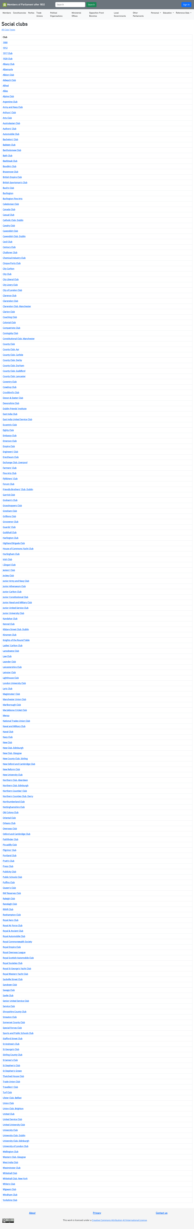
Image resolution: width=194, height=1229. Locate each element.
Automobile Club (11, 134)
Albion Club (8, 74)
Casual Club (8, 214)
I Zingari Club (9, 564)
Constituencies (19, 13)
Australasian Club (11, 123)
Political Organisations (56, 14)
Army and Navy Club (13, 107)
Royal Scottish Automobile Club (18, 957)
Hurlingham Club (11, 554)
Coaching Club (10, 317)
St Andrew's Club (11, 1044)
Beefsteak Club (10, 161)
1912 (5, 47)
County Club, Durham (13, 365)
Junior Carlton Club (12, 591)
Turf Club (7, 1092)
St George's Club (11, 1049)
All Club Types (8, 29)
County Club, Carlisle (13, 354)
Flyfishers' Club (10, 478)
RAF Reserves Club (12, 893)
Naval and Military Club (14, 726)
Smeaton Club (10, 1017)
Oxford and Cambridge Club (16, 834)
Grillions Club (9, 516)
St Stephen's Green (12, 1070)
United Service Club (12, 1119)
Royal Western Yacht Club (15, 974)
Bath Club (7, 155)
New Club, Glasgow (12, 753)
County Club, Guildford (14, 371)
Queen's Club (9, 887)
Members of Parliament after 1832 (24, 5)
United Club (8, 1114)
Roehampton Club (12, 914)
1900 (5, 42)
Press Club (8, 866)
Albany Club (8, 64)
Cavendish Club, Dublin (14, 236)
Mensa (6, 715)
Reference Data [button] (183, 13)
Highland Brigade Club (14, 543)
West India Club (10, 1162)
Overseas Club (10, 828)
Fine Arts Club (9, 473)
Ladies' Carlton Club (12, 645)
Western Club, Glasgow (14, 1157)
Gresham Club (10, 511)
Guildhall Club (10, 532)
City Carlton (8, 268)
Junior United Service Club (15, 607)
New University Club (13, 774)
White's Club (9, 1184)
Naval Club (8, 731)
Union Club (8, 1103)
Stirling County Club (12, 1054)
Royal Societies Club (12, 963)
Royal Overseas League (14, 952)
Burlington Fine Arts (12, 198)
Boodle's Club (9, 166)
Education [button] (167, 13)
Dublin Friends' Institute (14, 408)
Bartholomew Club (12, 150)
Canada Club (9, 209)
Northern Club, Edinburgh (15, 785)
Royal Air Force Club (12, 925)
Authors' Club (9, 128)
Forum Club (8, 484)
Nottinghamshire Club (14, 807)
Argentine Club (10, 101)
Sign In (186, 4)
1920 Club (7, 58)
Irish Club (7, 559)
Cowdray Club (9, 387)
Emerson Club (10, 441)
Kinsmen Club (9, 634)
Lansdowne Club (11, 650)
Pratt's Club (8, 860)
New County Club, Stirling (15, 758)
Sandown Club (10, 984)
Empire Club (9, 446)
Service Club (9, 1006)
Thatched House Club (13, 1076)
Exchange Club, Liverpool (15, 462)
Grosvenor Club (10, 521)
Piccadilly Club (10, 844)
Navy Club (8, 737)
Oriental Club (9, 817)
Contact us (162, 1212)
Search (91, 4)
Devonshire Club (11, 403)
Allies (5, 91)
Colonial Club (9, 322)
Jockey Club (8, 575)
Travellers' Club (10, 1087)
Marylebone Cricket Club (15, 710)
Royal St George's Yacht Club (17, 968)
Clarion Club (9, 311)
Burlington (8, 193)
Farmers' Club (10, 467)
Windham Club (10, 1194)
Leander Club (9, 661)
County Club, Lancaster (14, 376)
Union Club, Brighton (13, 1108)
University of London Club (15, 1146)
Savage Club (9, 990)
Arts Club (7, 117)
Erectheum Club (11, 457)
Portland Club (9, 855)
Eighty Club (8, 430)
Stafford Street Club (12, 1038)
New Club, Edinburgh (13, 747)
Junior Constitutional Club (15, 597)
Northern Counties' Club (15, 790)
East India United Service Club (17, 419)
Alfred (6, 85)
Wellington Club (10, 1151)
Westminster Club (11, 1167)
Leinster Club (9, 672)
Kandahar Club (10, 618)
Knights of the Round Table (16, 640)
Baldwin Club (9, 144)
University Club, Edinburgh (16, 1140)
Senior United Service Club (16, 1000)
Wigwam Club (9, 1189)
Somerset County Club (14, 1022)
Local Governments (120, 14)
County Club (9, 344)
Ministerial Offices (76, 14)
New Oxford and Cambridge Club (19, 764)
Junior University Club (13, 613)
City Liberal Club (11, 279)
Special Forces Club (12, 1027)
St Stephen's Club (11, 1065)
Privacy (97, 1212)
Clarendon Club (10, 301)
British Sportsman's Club (15, 182)
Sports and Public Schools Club (18, 1033)
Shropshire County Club (14, 1011)
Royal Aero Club (10, 920)
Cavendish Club (10, 231)
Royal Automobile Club (14, 936)
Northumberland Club (14, 801)
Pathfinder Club (10, 839)
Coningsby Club (10, 333)
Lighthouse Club (11, 677)
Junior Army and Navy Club (16, 581)
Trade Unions (39, 14)
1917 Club (7, 53)
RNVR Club (8, 909)
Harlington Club (10, 537)
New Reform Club (11, 769)
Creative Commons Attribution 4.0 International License (119, 1220)
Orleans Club (9, 823)
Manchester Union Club (14, 699)
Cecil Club (7, 241)
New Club (7, 742)
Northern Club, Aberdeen (15, 780)
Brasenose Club (10, 171)
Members (7, 13)
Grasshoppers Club (12, 505)
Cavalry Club (9, 225)
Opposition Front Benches (96, 14)
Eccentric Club (10, 424)
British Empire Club (12, 177)
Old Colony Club (10, 812)
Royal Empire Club (12, 947)
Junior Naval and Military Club (17, 602)
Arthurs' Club (9, 112)
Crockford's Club (11, 392)
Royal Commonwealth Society (17, 941)
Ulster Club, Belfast (12, 1097)
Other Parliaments (138, 14)
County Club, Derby (12, 360)
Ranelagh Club (10, 904)
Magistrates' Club (11, 694)
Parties (31, 13)
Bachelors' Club (10, 139)
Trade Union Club (11, 1081)
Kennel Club (9, 624)
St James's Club (10, 1060)
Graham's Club (10, 500)
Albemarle (8, 69)
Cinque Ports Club (12, 263)
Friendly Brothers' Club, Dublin (18, 489)
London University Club (14, 683)
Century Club (9, 247)
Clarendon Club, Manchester (17, 306)
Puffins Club (9, 882)
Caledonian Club (11, 204)
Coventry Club (10, 381)
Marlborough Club (12, 704)
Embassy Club (10, 435)
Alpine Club (8, 96)
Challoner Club (10, 252)
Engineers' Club (10, 451)
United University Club (14, 1124)
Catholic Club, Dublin (13, 220)
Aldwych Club (9, 80)
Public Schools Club (12, 877)
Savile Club (8, 995)
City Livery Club (10, 284)
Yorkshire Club (10, 1200)
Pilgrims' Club (9, 850)
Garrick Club (9, 494)
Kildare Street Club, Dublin (16, 629)
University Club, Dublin (14, 1135)
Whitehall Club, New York (15, 1178)
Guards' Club (9, 527)
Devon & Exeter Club (13, 397)
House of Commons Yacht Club (18, 548)
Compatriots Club (11, 327)
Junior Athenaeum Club (14, 586)
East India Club (10, 414)
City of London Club (12, 290)
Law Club (7, 656)
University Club (10, 1130)
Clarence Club (9, 295)
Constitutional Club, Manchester (19, 338)
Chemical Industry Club (14, 257)
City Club (7, 274)
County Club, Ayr (11, 349)
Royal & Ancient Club (13, 930)
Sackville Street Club (13, 979)
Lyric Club (7, 688)
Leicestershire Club (12, 667)
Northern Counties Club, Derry (18, 796)
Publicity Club (9, 871)
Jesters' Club (9, 570)
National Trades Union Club (16, 720)
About (32, 1212)
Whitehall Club (10, 1173)
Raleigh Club (9, 898)
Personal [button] (155, 13)
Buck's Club (8, 187)
